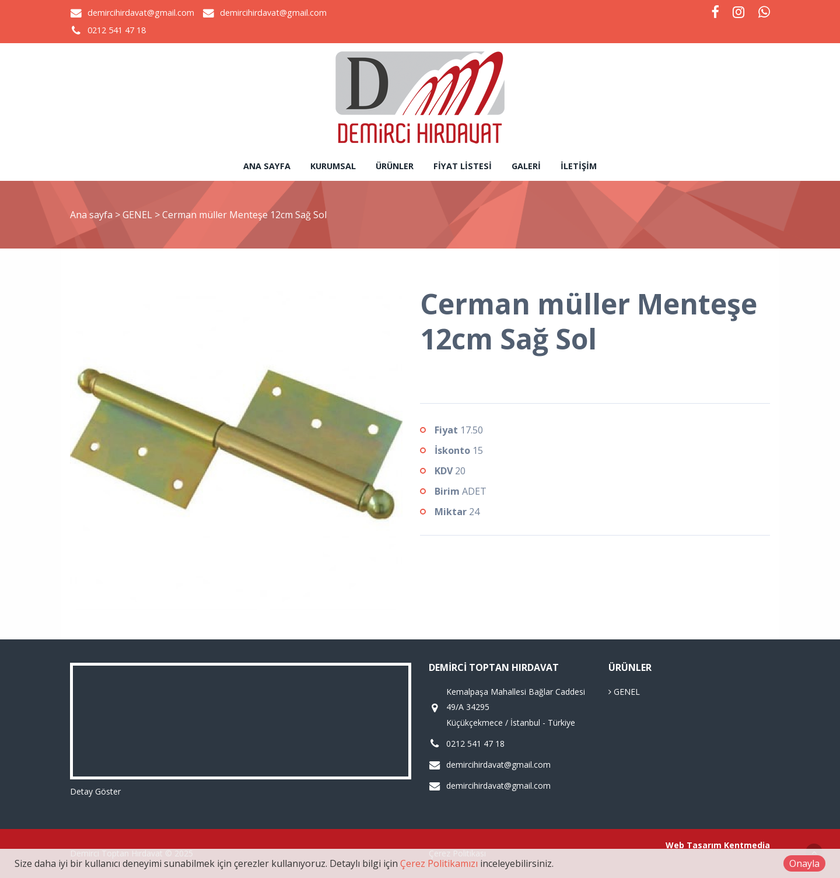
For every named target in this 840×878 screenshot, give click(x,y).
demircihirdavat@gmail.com (141, 12)
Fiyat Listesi (462, 166)
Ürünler (395, 166)
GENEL (139, 214)
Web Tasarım (694, 845)
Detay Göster (95, 791)
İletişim (579, 166)
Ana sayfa (266, 166)
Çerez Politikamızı (439, 863)
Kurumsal (333, 166)
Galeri (526, 166)
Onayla (804, 863)
